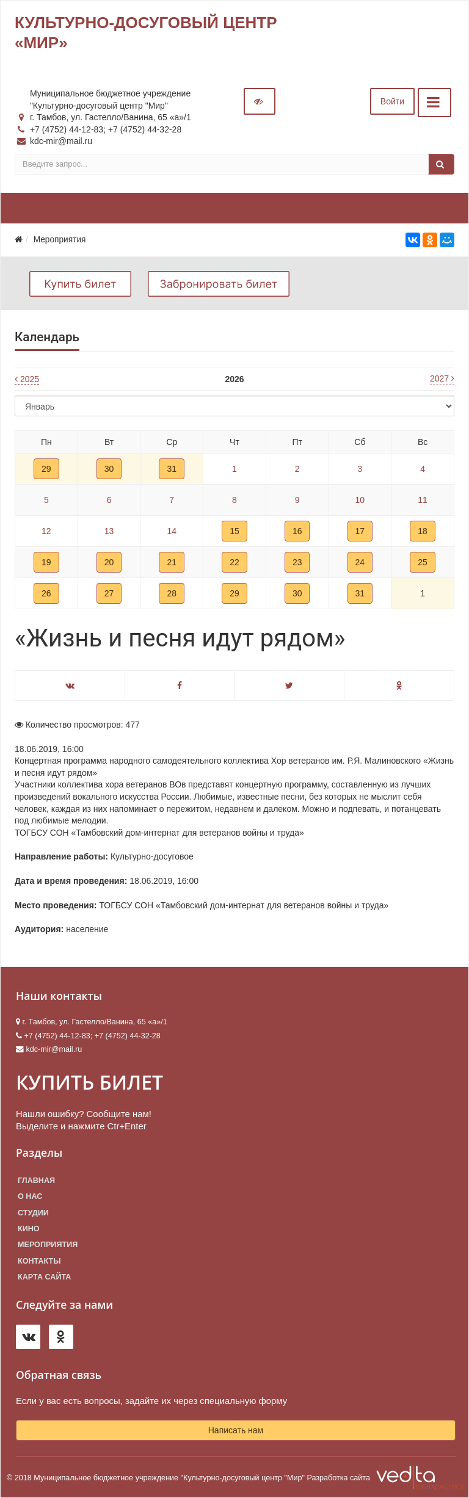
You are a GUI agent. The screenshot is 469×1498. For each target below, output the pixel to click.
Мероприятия (48, 1244)
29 (46, 469)
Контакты (39, 1261)
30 (109, 469)
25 (422, 562)
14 (171, 531)
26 (46, 593)
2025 (27, 379)
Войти (392, 101)
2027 (442, 378)
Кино (29, 1229)
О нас (30, 1196)
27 (109, 593)
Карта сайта (44, 1277)
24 (360, 562)
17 (360, 531)
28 (171, 593)
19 (46, 562)
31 (171, 469)
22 (234, 562)
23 (297, 562)
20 (109, 562)
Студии (33, 1213)
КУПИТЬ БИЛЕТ (89, 1082)
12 (46, 531)
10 (360, 500)
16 (297, 531)
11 (422, 500)
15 (234, 531)
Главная (36, 1180)
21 (171, 562)
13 (109, 531)
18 (422, 531)
